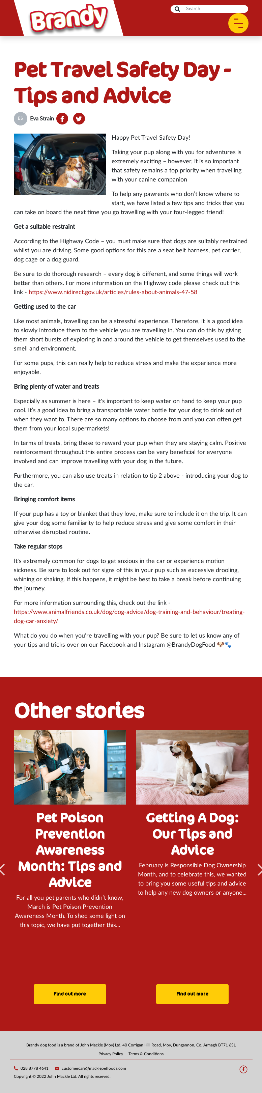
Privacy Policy (110, 1054)
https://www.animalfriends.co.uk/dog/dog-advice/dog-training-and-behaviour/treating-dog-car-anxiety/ (129, 616)
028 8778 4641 (31, 1068)
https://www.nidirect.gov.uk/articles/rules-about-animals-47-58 (113, 292)
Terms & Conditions (146, 1054)
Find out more (70, 994)
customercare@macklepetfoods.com (90, 1068)
